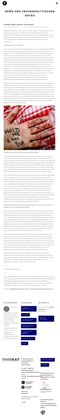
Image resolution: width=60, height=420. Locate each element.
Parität (25, 343)
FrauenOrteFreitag (28, 338)
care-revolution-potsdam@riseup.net (42, 289)
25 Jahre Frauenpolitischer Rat (28, 308)
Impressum (24, 391)
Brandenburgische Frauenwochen (28, 320)
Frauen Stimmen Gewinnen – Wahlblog (27, 332)
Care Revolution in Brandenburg (40, 27)
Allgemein (30, 27)
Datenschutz (24, 393)
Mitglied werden (47, 359)
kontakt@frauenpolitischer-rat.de (19, 289)
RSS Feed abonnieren (44, 318)
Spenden (45, 364)
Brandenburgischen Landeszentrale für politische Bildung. (49, 405)
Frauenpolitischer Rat (14, 27)
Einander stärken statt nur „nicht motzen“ (19, 24)
